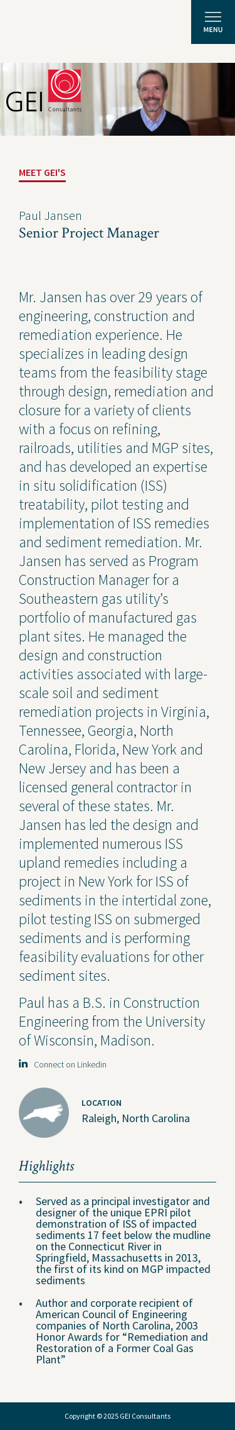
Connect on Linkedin (63, 1064)
